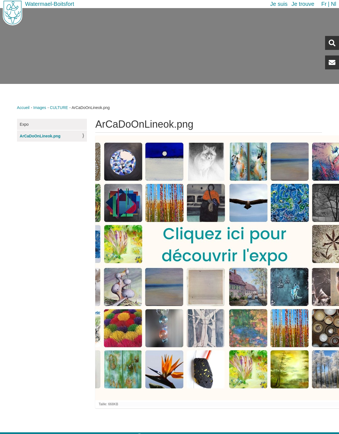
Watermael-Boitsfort (49, 4)
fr (323, 4)
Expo (24, 124)
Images (39, 107)
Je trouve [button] (302, 4)
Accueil (23, 107)
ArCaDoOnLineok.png (40, 136)
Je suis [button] (278, 4)
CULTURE (59, 107)
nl (333, 4)
